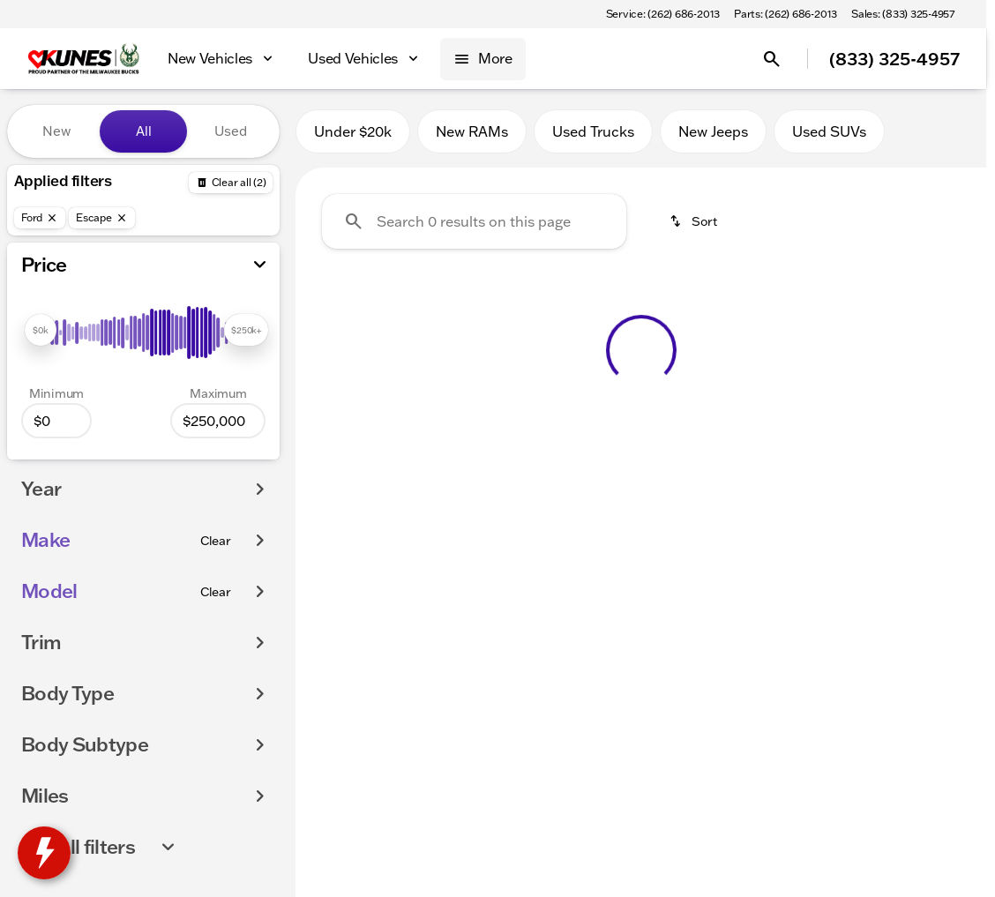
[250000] (218, 420)
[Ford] (39, 217)
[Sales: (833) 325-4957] (903, 14)
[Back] (231, 182)
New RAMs (472, 131)
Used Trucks (593, 131)
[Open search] (772, 59)
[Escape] (102, 217)
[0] (56, 420)
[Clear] (215, 541)
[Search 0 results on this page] (474, 221)
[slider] (40, 330)
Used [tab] (230, 131)
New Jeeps (713, 131)
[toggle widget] (44, 852)
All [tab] (144, 131)
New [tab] (56, 131)
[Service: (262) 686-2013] (662, 14)
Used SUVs (829, 131)
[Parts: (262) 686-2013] (785, 14)
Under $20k (353, 131)
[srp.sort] (694, 221)
